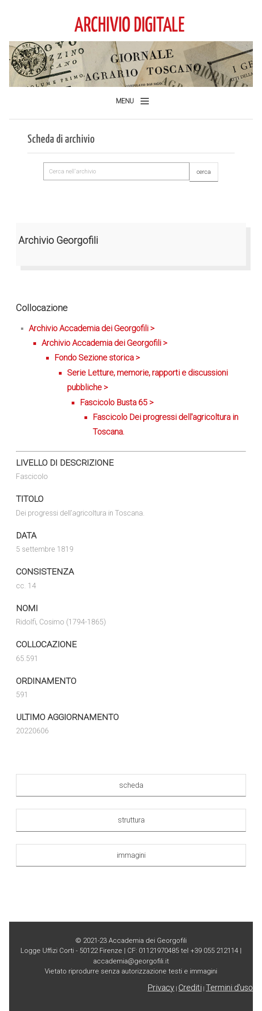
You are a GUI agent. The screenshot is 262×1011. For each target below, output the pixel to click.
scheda (131, 785)
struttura (131, 820)
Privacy (160, 987)
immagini (131, 855)
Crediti (190, 987)
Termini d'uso (229, 987)
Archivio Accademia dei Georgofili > (137, 381)
